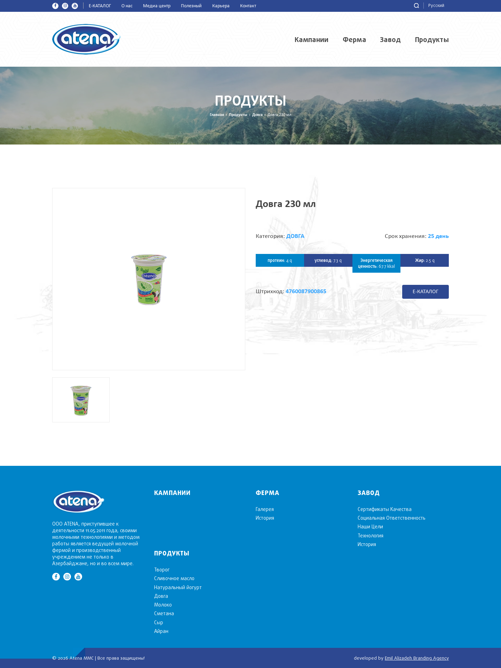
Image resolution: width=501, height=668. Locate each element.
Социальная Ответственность (392, 518)
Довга (257, 115)
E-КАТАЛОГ (100, 6)
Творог (161, 569)
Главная (217, 115)
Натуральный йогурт (178, 587)
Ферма (354, 39)
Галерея (265, 509)
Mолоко (163, 605)
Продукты (432, 39)
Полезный (191, 6)
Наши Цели (370, 526)
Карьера (221, 6)
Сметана (164, 613)
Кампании (311, 39)
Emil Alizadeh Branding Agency (417, 658)
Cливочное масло (174, 578)
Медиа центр (156, 6)
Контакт (248, 6)
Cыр (158, 622)
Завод (390, 39)
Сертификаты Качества (385, 509)
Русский (436, 5)
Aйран (161, 631)
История (265, 518)
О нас (127, 6)
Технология (370, 535)
